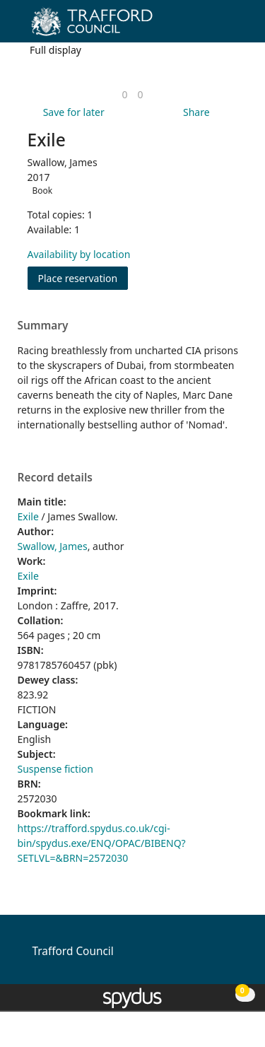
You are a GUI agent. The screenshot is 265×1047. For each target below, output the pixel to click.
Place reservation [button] (83, 277)
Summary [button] (43, 326)
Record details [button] (55, 478)
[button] (215, 26)
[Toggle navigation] (232, 26)
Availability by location (79, 254)
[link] (124, 94)
